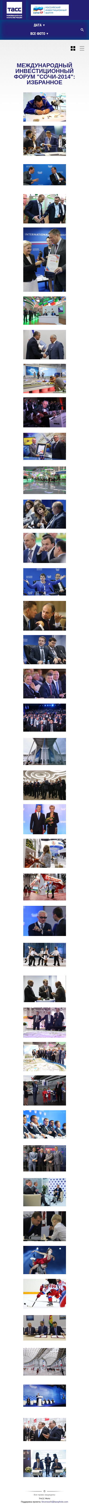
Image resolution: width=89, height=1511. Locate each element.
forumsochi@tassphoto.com (55, 1502)
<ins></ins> (52, 10)
